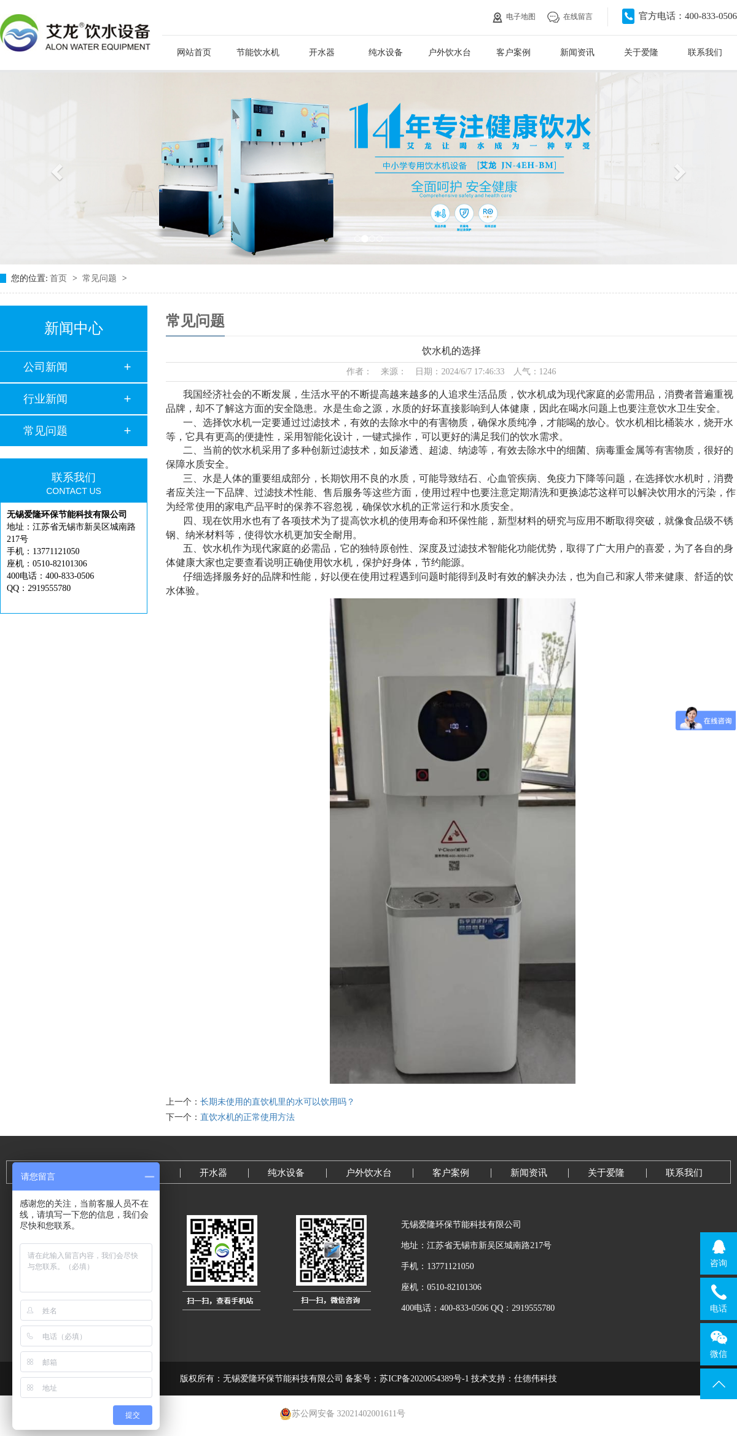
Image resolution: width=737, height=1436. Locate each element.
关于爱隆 (641, 52)
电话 (719, 1298)
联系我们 (705, 52)
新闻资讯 (577, 52)
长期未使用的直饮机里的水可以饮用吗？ (277, 1101)
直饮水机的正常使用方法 (247, 1117)
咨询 (719, 1253)
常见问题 (100, 278)
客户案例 (513, 52)
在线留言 (570, 16)
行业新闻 (45, 399)
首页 (59, 278)
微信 (719, 1344)
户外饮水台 (449, 52)
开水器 (322, 52)
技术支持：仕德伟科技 (514, 1378)
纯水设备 (385, 52)
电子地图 (514, 16)
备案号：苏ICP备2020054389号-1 (407, 1378)
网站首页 (194, 52)
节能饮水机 (257, 52)
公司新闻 (45, 367)
